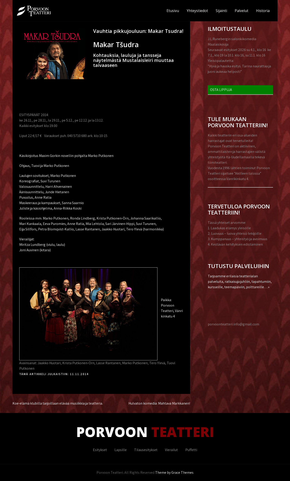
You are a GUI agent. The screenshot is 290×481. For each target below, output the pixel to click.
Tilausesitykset (145, 449)
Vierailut (171, 449)
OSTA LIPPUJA (221, 89)
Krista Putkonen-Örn (78, 363)
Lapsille (120, 449)
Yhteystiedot (197, 10)
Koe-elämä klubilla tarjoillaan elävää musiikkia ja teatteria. (57, 403)
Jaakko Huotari (49, 363)
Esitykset (100, 449)
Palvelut (241, 10)
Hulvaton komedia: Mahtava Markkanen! (159, 403)
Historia (263, 10)
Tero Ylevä (157, 363)
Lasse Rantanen (108, 363)
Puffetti (191, 449)
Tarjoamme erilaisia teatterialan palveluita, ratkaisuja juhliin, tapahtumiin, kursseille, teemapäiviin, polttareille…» (240, 281)
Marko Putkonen (135, 363)
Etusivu (173, 10)
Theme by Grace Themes (174, 472)
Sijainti (221, 10)
